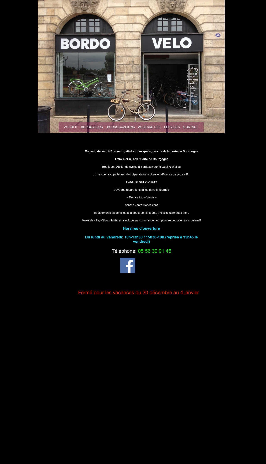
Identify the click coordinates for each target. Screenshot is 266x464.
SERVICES (172, 127)
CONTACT (190, 127)
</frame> (167, 310)
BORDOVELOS (92, 127)
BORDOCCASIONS (121, 127)
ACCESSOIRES (149, 127)
